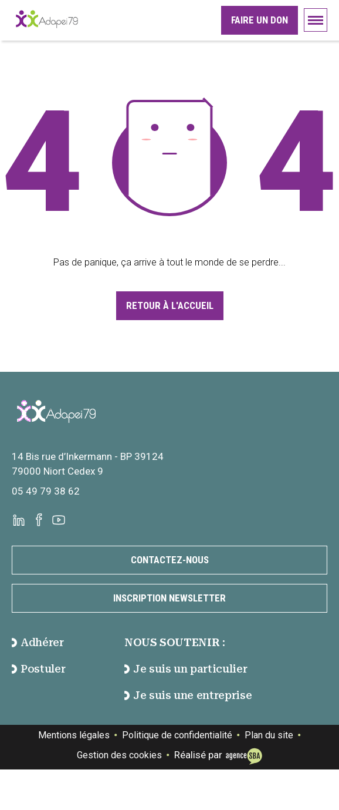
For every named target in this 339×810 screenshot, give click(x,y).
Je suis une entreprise (188, 695)
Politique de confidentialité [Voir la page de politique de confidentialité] (177, 735)
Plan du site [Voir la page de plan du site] (269, 735)
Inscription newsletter (169, 598)
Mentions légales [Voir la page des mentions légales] (74, 735)
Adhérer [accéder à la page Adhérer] (38, 642)
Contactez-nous (170, 560)
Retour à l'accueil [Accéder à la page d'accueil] (169, 305)
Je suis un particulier (185, 669)
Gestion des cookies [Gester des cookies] (119, 755)
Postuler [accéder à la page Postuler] (38, 669)
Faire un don (259, 20)
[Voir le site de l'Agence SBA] (242, 755)
